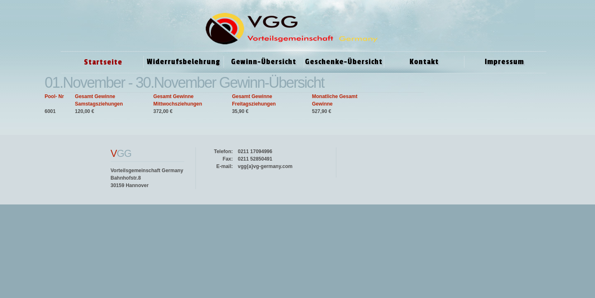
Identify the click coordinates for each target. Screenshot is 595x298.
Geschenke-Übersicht (344, 61)
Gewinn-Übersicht (263, 61)
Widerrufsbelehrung (183, 61)
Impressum (504, 61)
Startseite (103, 62)
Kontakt (424, 61)
